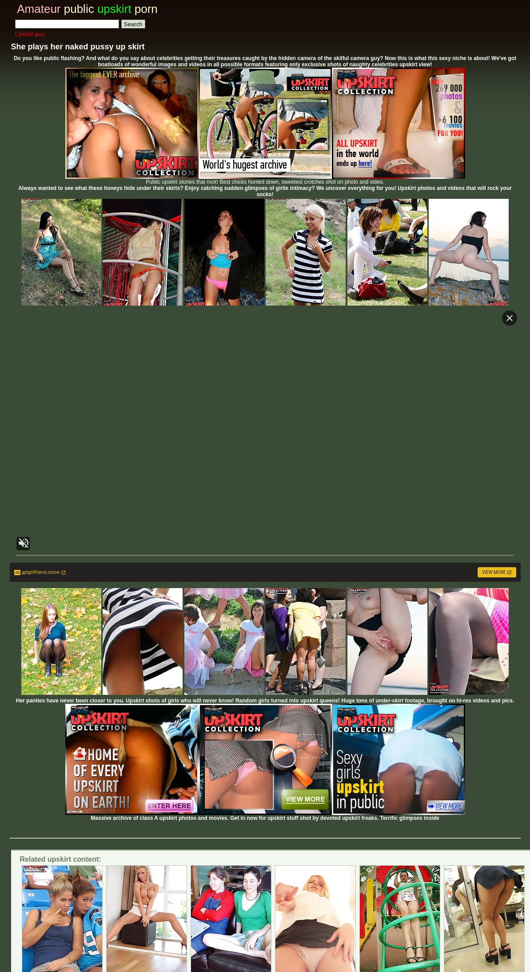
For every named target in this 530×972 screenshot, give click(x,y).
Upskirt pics (30, 34)
